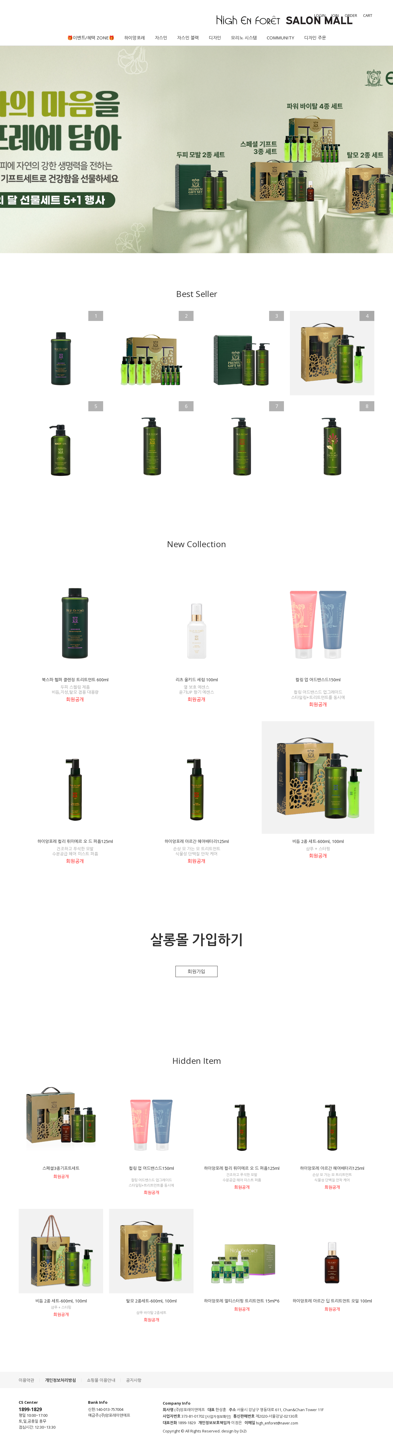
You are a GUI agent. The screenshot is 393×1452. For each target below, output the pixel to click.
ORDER (351, 15)
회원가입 (196, 971)
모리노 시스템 (244, 38)
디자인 (215, 38)
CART (367, 15)
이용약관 (26, 1380)
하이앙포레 (134, 38)
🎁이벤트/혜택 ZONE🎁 (90, 38)
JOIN (335, 15)
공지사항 (133, 1380)
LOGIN (319, 15)
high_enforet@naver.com (277, 1423)
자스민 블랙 (188, 38)
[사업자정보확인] (218, 1416)
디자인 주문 (315, 38)
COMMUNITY (280, 38)
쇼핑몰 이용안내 (101, 1380)
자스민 (161, 38)
